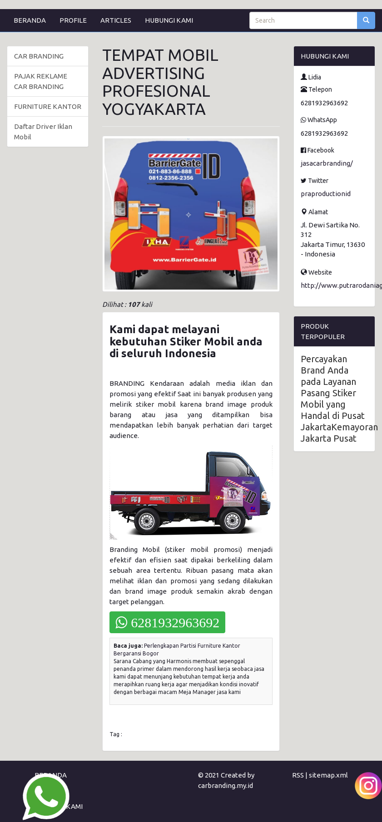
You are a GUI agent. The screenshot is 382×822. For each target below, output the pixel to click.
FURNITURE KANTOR (47, 106)
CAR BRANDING (39, 56)
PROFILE (73, 20)
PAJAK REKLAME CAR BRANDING (40, 81)
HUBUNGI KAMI (169, 20)
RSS (298, 775)
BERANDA (30, 20)
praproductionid (326, 193)
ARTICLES (115, 20)
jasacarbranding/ (327, 163)
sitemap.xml (328, 775)
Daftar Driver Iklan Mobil (43, 132)
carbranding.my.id (225, 785)
